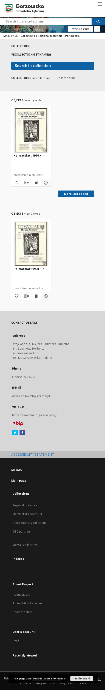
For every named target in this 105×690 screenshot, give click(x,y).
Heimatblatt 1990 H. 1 (29, 155)
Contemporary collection (29, 523)
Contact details (23, 612)
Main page (19, 480)
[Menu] (100, 3)
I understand (82, 678)
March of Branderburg (27, 514)
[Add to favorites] (16, 183)
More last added (76, 194)
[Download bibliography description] (26, 183)
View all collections (25, 545)
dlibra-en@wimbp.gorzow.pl (31, 396)
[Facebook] (22, 433)
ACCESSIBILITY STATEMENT (32, 454)
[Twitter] (15, 433)
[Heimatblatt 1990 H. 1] (31, 130)
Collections (28, 35)
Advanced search (81, 29)
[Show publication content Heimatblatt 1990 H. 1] (36, 183)
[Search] (98, 21)
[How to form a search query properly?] (97, 29)
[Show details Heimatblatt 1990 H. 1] (45, 183)
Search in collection (33, 65)
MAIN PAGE (10, 35)
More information (54, 678)
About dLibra (21, 595)
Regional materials (50, 35)
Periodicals (72, 35)
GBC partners (22, 531)
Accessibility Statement (28, 603)
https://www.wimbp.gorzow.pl (34, 415)
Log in (17, 640)
